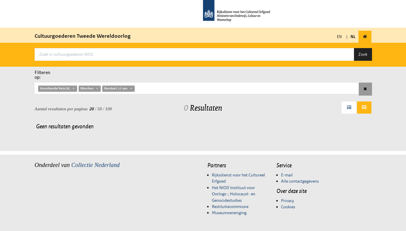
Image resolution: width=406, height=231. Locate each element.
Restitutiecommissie (230, 206)
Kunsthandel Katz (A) (57, 88)
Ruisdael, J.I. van (118, 88)
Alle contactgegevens (300, 181)
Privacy (287, 200)
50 (100, 109)
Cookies (288, 206)
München (89, 88)
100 (108, 109)
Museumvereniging (229, 212)
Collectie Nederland (95, 165)
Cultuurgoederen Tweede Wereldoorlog (83, 36)
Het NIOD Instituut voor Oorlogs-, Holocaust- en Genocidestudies (233, 194)
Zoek (362, 54)
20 (92, 109)
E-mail (287, 175)
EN (339, 36)
